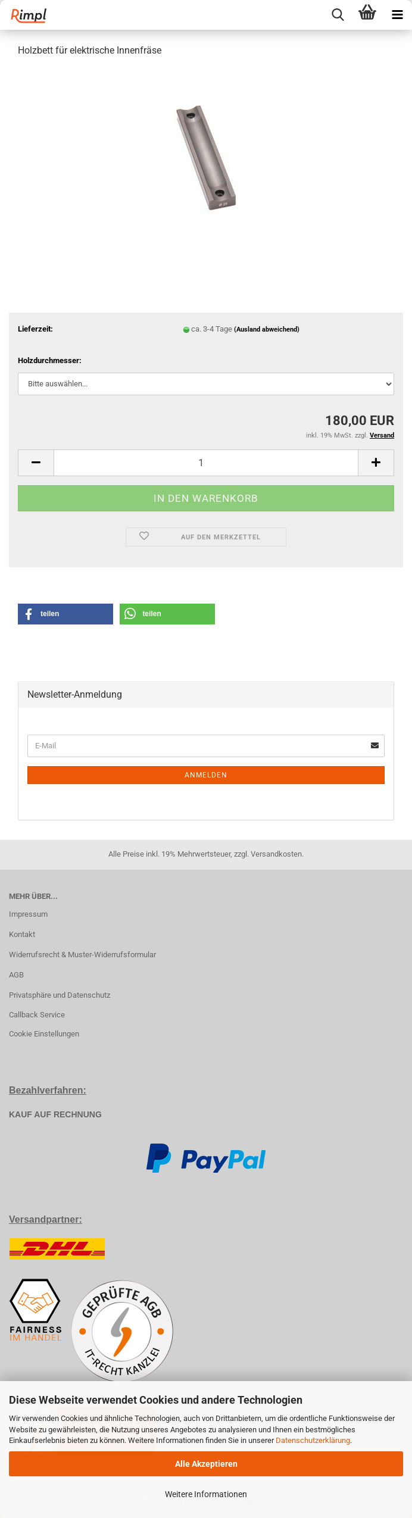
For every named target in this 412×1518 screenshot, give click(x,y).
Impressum (28, 914)
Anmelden (206, 775)
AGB (16, 974)
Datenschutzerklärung (313, 1440)
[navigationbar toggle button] (397, 15)
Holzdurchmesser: (50, 360)
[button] (36, 462)
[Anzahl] (206, 462)
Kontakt (22, 934)
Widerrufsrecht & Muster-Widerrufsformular (82, 954)
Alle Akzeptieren (206, 1464)
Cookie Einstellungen (44, 1033)
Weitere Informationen (206, 1494)
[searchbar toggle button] (337, 15)
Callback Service (37, 1014)
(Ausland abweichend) (266, 329)
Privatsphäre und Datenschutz (59, 995)
